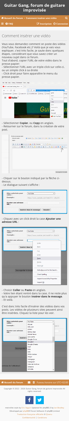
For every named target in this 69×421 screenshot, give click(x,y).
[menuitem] (66, 18)
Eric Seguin (26, 407)
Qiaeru (49, 414)
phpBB (26, 411)
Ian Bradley (59, 407)
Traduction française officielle (30, 414)
